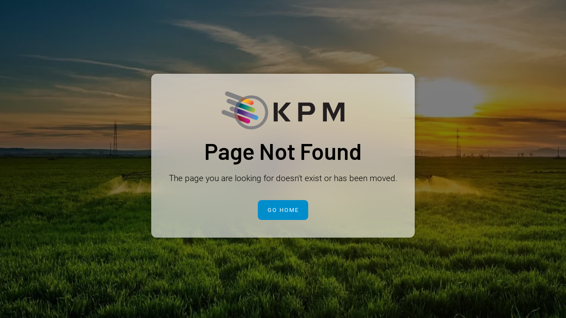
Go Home (283, 210)
